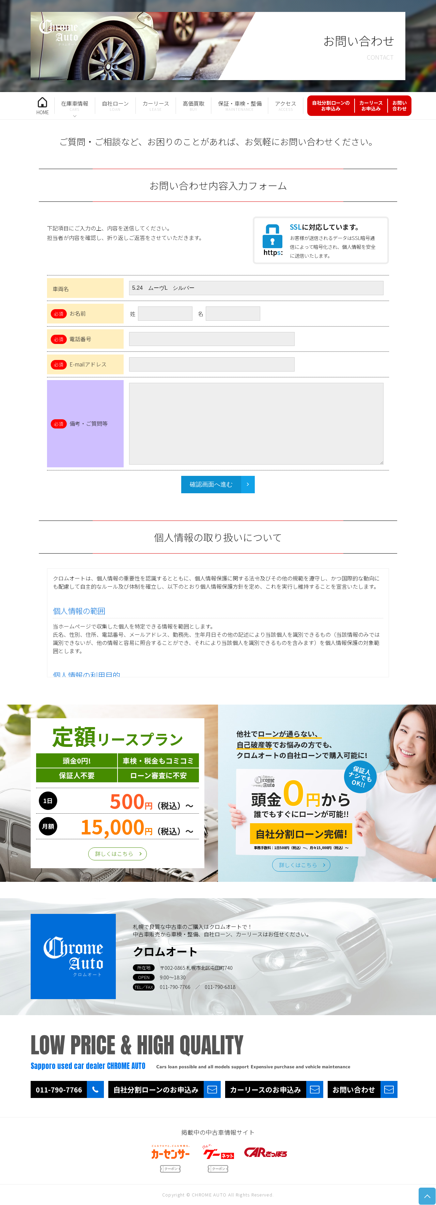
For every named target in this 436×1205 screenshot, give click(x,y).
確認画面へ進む (211, 484)
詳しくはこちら (114, 853)
